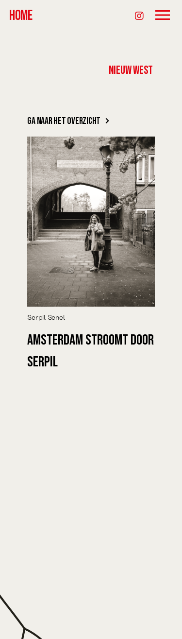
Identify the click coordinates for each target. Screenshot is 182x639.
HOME (21, 15)
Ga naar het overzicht (68, 121)
